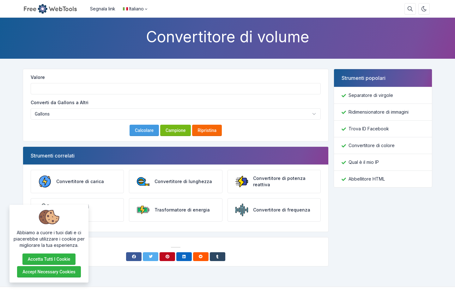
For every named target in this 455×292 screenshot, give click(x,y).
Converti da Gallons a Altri (59, 102)
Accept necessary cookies (49, 271)
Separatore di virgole (371, 95)
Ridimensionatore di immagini (379, 112)
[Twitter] (150, 256)
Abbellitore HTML (367, 179)
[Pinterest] (167, 256)
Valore (38, 77)
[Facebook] (134, 256)
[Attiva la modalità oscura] (424, 9)
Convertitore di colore (372, 145)
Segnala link (102, 8)
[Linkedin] (184, 256)
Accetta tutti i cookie (49, 259)
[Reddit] (201, 256)
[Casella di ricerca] (410, 9)
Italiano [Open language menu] (133, 8)
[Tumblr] (217, 256)
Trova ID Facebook (369, 128)
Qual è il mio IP (364, 162)
